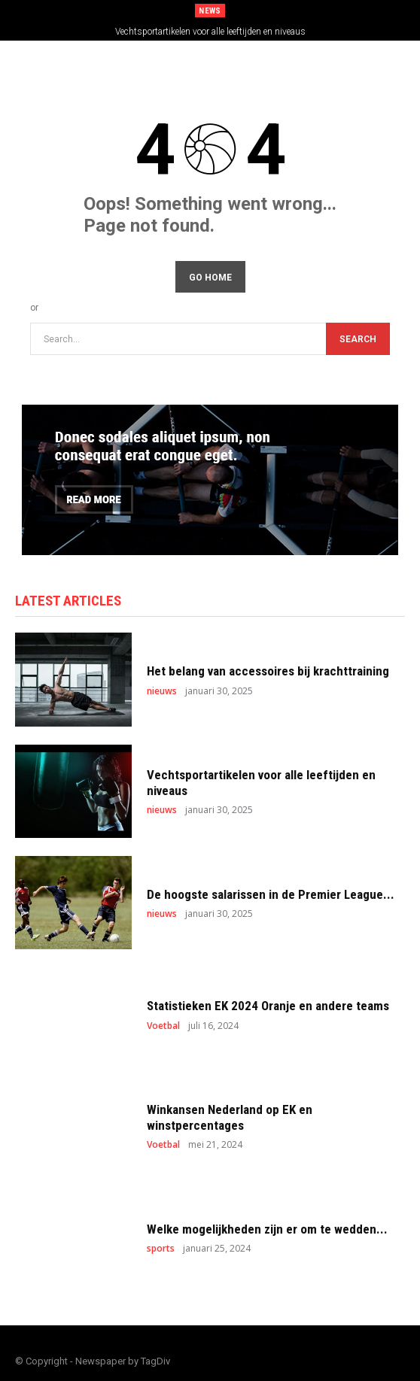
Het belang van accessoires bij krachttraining (268, 670)
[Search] (358, 339)
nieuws (162, 691)
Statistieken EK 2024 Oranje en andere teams (268, 1005)
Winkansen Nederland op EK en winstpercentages (229, 1117)
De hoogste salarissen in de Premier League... (270, 894)
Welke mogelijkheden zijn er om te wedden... (267, 1229)
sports (161, 1248)
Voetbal (163, 1025)
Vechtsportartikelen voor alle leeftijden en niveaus (210, 31)
